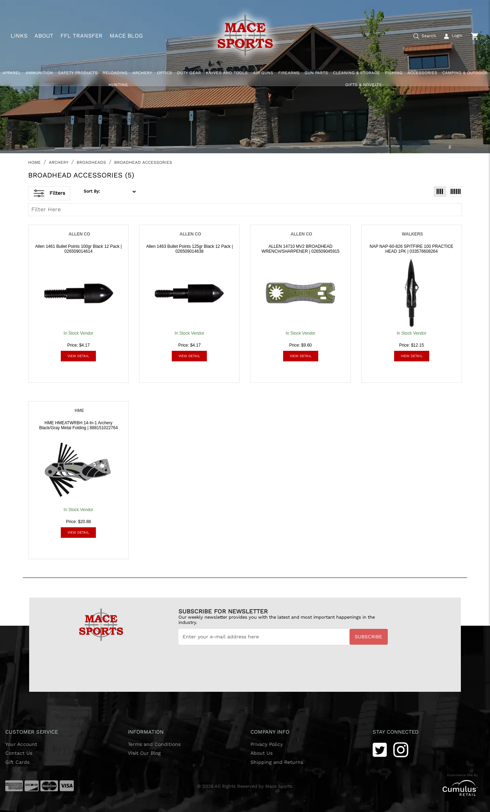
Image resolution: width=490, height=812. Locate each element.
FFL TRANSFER (81, 36)
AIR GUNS (263, 72)
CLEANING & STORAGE (356, 72)
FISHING (394, 72)
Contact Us (18, 753)
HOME (34, 162)
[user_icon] (451, 36)
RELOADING (115, 72)
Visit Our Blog (144, 753)
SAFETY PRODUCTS (78, 72)
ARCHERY (142, 72)
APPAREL (11, 72)
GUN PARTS (316, 72)
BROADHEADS (91, 162)
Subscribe (368, 636)
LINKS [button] (19, 35)
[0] (478, 36)
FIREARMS (289, 72)
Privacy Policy (266, 744)
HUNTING (118, 84)
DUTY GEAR (189, 72)
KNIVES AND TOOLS (227, 72)
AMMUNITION (39, 72)
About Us (261, 753)
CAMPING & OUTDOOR (465, 72)
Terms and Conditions (154, 744)
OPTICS (164, 72)
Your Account (21, 744)
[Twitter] (380, 749)
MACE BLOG (126, 36)
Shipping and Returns (276, 762)
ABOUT (43, 36)
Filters (49, 193)
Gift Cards (17, 762)
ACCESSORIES (422, 72)
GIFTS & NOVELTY (363, 84)
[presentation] (231, 662)
